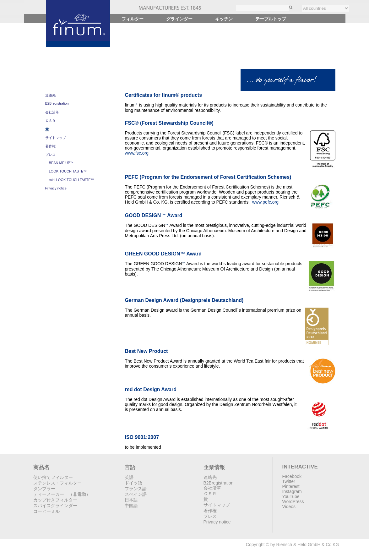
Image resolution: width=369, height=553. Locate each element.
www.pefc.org (265, 202)
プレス (50, 154)
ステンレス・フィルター (57, 482)
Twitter (288, 481)
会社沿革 (52, 112)
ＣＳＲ (50, 121)
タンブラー (44, 488)
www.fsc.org (137, 153)
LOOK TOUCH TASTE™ (68, 171)
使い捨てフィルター (53, 477)
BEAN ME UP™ (61, 163)
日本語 (131, 499)
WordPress (293, 501)
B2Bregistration (57, 103)
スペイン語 (136, 494)
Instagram (292, 491)
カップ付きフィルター (55, 499)
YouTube (291, 496)
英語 (129, 477)
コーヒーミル (46, 511)
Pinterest (291, 486)
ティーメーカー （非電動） (61, 494)
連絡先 (50, 95)
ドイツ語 (133, 482)
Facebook (291, 476)
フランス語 (136, 488)
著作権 (50, 146)
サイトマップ (55, 138)
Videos (289, 506)
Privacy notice (56, 188)
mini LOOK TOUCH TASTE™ (71, 180)
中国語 (131, 505)
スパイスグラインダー (55, 505)
